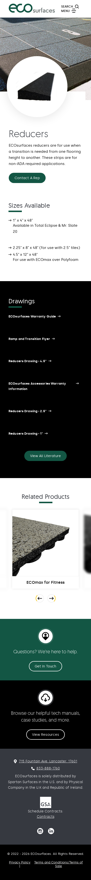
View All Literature (45, 456)
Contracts (45, 817)
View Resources (45, 735)
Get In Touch (46, 666)
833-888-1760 (48, 768)
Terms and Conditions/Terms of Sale (58, 864)
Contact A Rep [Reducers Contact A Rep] (27, 178)
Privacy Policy (19, 862)
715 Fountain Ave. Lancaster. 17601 (48, 761)
